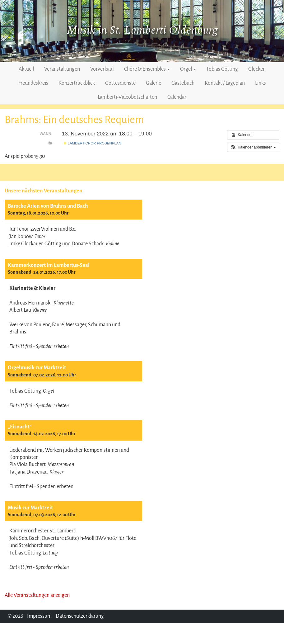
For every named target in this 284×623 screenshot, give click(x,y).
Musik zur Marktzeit (30, 508)
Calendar (176, 97)
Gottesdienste (120, 83)
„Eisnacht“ (20, 427)
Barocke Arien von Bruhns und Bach (48, 206)
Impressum (39, 616)
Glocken (257, 69)
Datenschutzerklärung (80, 616)
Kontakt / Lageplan (225, 83)
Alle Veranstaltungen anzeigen (37, 595)
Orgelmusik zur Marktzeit (37, 367)
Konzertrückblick (76, 83)
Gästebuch (182, 83)
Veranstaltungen (62, 69)
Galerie (153, 83)
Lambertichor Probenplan (92, 143)
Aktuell (26, 69)
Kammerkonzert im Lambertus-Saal (49, 265)
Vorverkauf (102, 69)
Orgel (188, 69)
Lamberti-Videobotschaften (127, 97)
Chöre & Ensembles (147, 69)
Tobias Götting (222, 69)
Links (260, 83)
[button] (253, 147)
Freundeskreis (33, 83)
